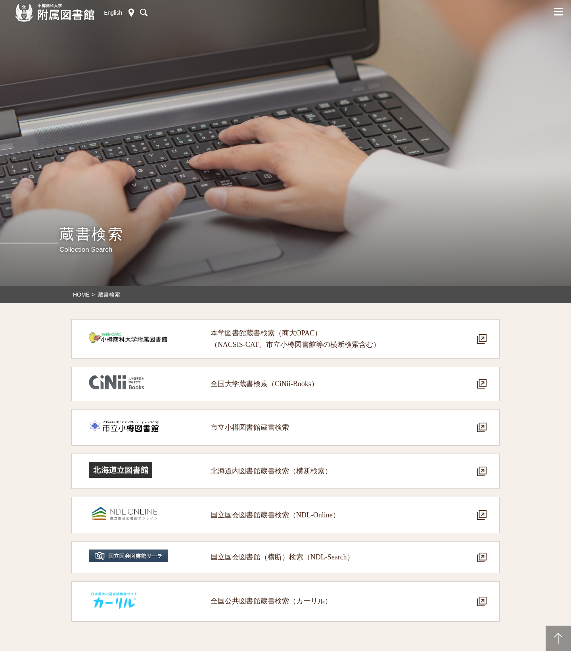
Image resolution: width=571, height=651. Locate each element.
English (113, 13)
